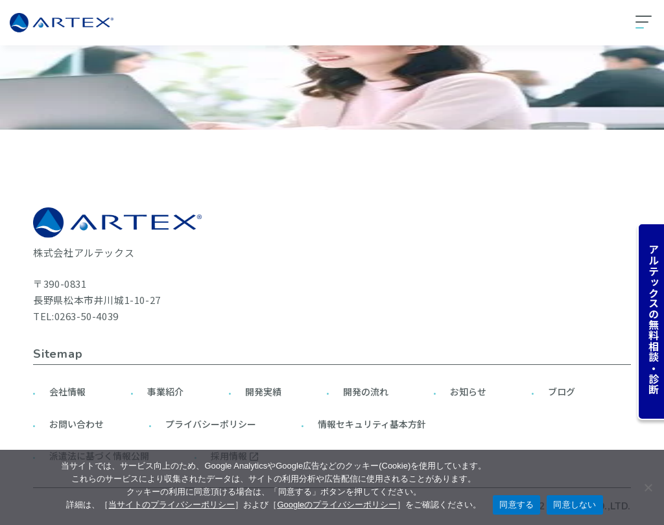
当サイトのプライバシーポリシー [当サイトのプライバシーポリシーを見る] (171, 504)
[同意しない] (647, 487)
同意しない (574, 504)
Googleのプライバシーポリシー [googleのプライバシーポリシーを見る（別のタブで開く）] (337, 504)
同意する (516, 504)
